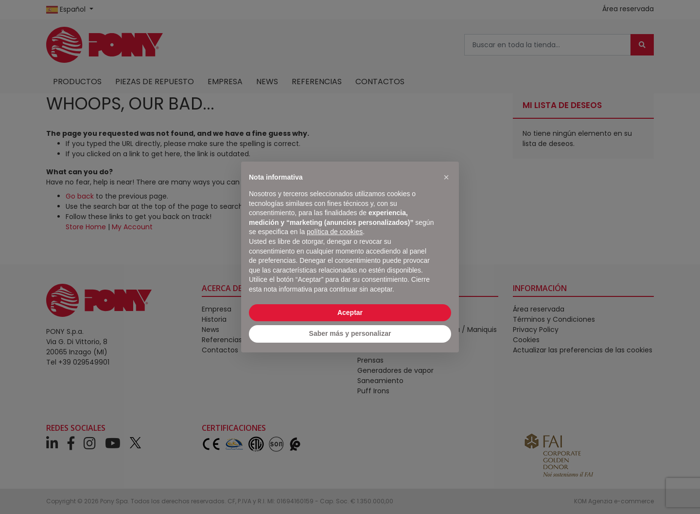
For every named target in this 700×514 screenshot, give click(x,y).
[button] (446, 177)
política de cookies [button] (335, 232)
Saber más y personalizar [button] (350, 333)
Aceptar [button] (350, 312)
